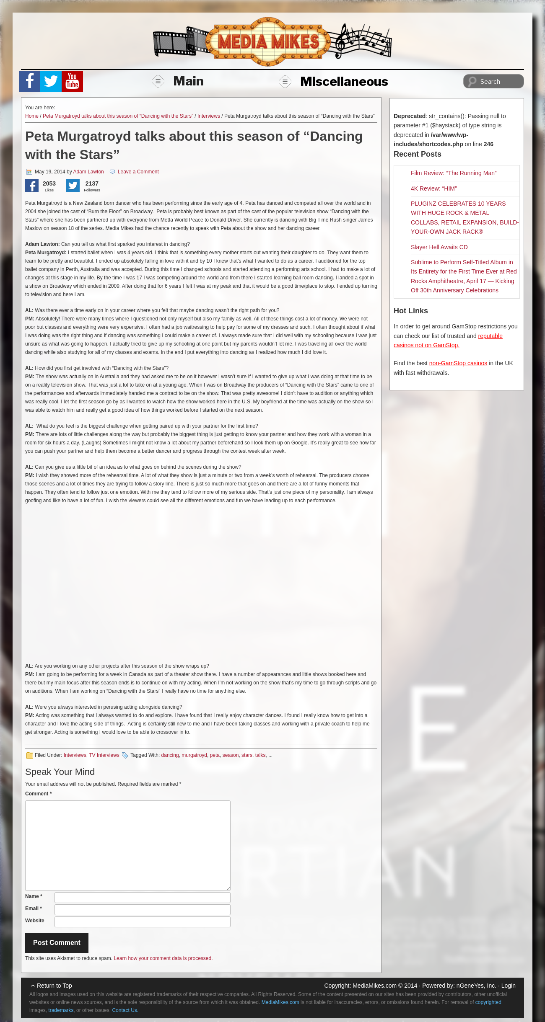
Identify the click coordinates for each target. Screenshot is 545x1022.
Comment (38, 794)
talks (260, 755)
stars (246, 755)
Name (33, 896)
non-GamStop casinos (458, 363)
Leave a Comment (138, 172)
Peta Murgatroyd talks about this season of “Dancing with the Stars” (118, 116)
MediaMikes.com (375, 985)
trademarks (60, 1010)
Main (178, 80)
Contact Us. (125, 1010)
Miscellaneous (333, 81)
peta (215, 755)
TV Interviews (104, 755)
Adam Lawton (88, 172)
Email (33, 908)
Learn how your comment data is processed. (163, 958)
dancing (170, 755)
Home (32, 116)
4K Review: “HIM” (434, 188)
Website (34, 921)
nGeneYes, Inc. (476, 985)
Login (508, 985)
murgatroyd (194, 755)
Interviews (208, 116)
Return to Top (54, 985)
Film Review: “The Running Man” (454, 173)
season (231, 755)
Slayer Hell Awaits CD (439, 247)
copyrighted (488, 1002)
